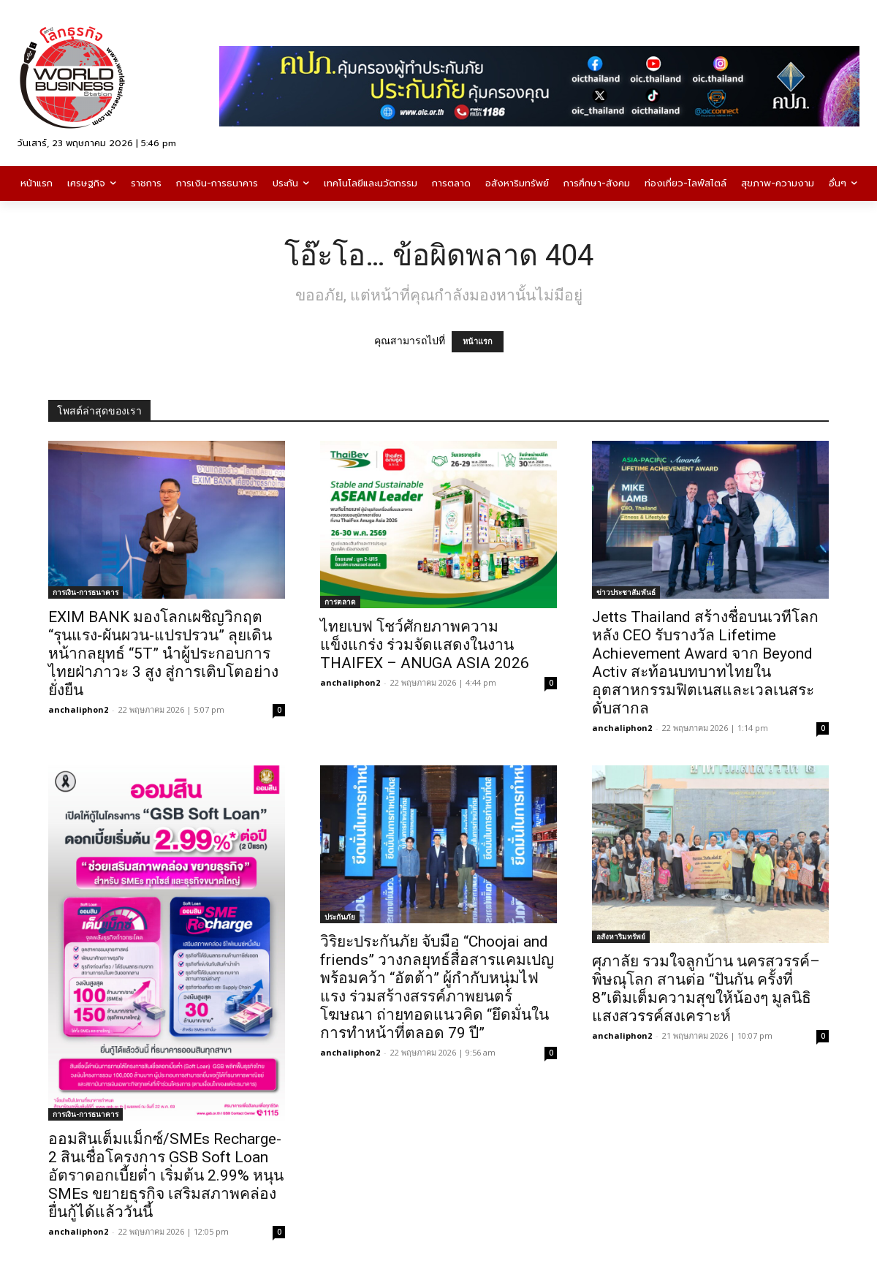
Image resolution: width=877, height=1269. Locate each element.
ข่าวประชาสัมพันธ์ (626, 592)
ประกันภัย (339, 917)
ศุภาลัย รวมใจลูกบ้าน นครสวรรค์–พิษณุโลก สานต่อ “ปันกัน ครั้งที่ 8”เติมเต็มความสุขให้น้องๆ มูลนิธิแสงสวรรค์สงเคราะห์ (706, 988)
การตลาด (340, 601)
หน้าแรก (478, 341)
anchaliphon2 (78, 709)
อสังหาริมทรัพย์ (620, 936)
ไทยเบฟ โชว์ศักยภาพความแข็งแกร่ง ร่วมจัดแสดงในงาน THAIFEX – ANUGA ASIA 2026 (424, 645)
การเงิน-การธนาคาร (85, 592)
